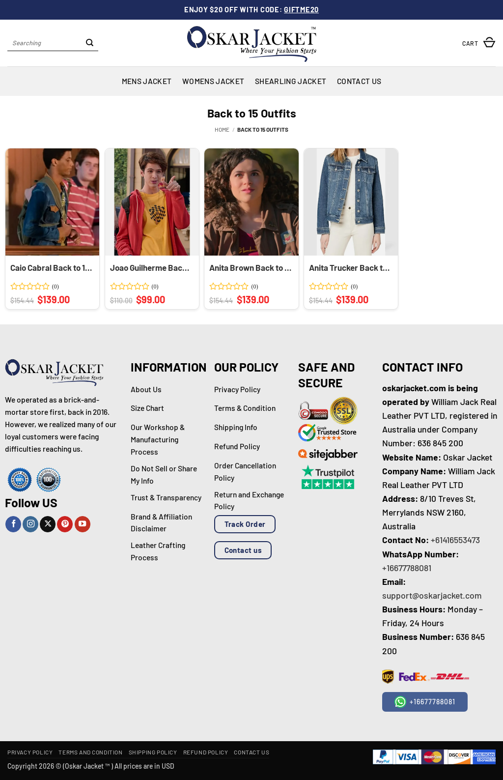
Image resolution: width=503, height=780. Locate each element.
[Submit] (90, 43)
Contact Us (359, 81)
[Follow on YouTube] (82, 524)
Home (222, 129)
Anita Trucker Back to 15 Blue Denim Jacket (350, 267)
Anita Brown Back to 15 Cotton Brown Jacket (250, 267)
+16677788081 (406, 567)
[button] (479, 43)
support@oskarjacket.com (432, 595)
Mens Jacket (146, 81)
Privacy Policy (30, 752)
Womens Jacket (213, 81)
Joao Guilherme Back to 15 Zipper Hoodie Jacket (151, 267)
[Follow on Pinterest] (65, 524)
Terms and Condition (90, 752)
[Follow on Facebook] (13, 524)
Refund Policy (205, 752)
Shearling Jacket (290, 81)
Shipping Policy (153, 752)
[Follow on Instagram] (30, 524)
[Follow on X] (48, 524)
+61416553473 (455, 539)
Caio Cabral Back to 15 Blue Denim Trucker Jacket (51, 267)
